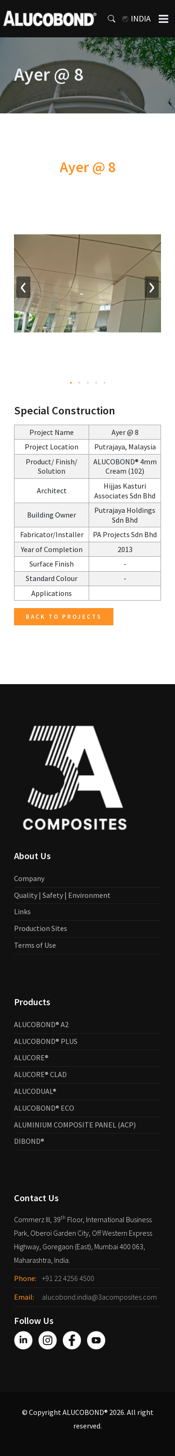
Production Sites (40, 928)
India (136, 18)
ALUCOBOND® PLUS (45, 1041)
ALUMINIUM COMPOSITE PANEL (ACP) (75, 1124)
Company (29, 878)
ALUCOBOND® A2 (41, 1024)
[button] (71, 384)
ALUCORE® (31, 1057)
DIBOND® (29, 1141)
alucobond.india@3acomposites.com (99, 1297)
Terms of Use (35, 945)
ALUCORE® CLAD (40, 1074)
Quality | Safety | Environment (62, 895)
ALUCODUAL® (35, 1091)
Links (22, 911)
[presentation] (23, 289)
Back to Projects (64, 617)
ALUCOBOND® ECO (44, 1108)
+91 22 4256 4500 (68, 1278)
